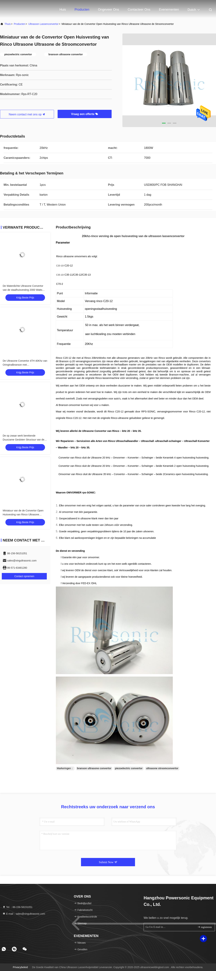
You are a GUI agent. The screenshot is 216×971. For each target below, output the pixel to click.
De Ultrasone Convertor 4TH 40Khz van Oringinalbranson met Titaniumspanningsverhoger (25, 364)
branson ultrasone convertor (94, 768)
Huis (62, 9)
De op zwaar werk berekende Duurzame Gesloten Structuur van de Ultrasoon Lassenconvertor (23, 439)
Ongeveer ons (108, 9)
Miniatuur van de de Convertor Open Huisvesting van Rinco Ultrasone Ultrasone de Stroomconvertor (23, 514)
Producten (82, 9)
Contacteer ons (139, 9)
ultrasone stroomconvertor (162, 768)
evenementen (169, 9)
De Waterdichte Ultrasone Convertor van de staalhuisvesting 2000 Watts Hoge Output (23, 289)
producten (19, 24)
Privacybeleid (20, 967)
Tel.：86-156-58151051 (17, 907)
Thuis (7, 24)
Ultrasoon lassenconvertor (43, 24)
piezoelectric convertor (128, 768)
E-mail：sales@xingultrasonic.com (24, 913)
